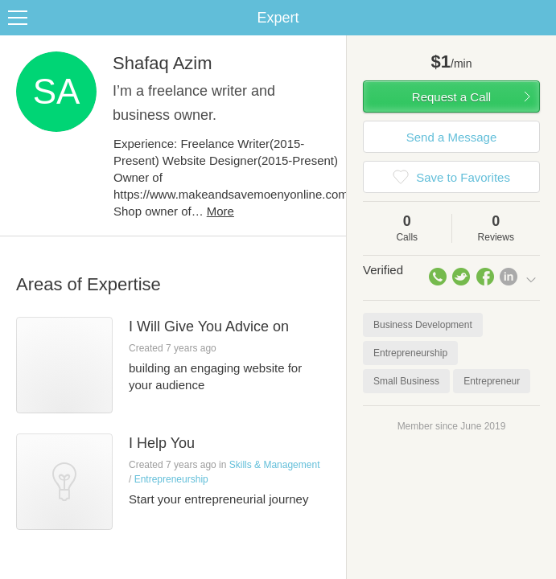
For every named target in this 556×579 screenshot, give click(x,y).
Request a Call (451, 97)
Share (540, 17)
